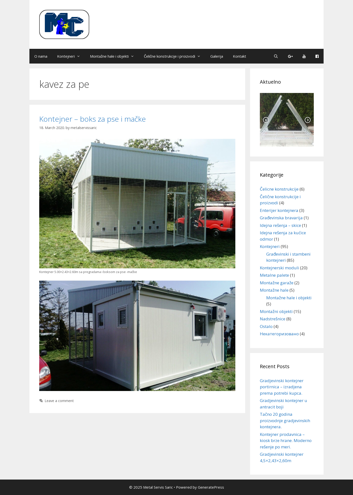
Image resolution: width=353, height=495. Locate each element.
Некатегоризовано (279, 334)
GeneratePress (211, 487)
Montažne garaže (276, 283)
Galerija (216, 56)
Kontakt (239, 56)
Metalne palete (274, 275)
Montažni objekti (276, 311)
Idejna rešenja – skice (280, 225)
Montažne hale (274, 290)
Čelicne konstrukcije (279, 189)
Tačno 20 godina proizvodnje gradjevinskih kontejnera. (285, 420)
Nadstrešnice (272, 319)
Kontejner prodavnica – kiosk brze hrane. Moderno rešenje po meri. (286, 440)
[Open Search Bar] (276, 56)
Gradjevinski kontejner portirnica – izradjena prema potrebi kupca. (281, 387)
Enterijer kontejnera (279, 210)
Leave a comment (59, 400)
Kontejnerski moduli (279, 268)
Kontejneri (71, 56)
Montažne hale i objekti (114, 56)
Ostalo (266, 326)
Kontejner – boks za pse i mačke (92, 119)
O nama (40, 56)
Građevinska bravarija (281, 218)
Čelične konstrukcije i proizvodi (174, 56)
